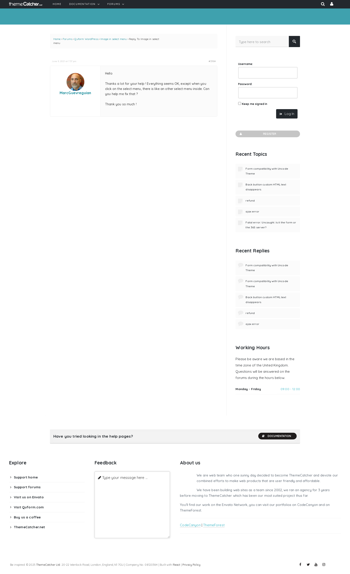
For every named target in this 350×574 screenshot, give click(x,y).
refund (250, 200)
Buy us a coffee (27, 517)
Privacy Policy (191, 564)
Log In (289, 114)
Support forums (27, 487)
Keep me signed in (254, 104)
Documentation (276, 436)
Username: (245, 64)
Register (257, 134)
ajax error (252, 211)
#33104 (212, 61)
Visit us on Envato (29, 497)
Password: (245, 84)
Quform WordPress (86, 39)
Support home (26, 477)
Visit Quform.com (29, 507)
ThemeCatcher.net (29, 527)
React (176, 564)
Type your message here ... (125, 477)
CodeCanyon (190, 525)
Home (57, 39)
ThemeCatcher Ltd (48, 564)
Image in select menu (113, 39)
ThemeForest (214, 525)
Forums (67, 39)
